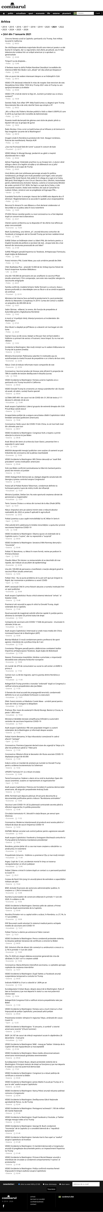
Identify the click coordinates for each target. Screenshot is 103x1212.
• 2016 (17, 27)
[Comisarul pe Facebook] (3, 1206)
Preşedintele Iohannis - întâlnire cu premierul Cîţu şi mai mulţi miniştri (34, 855)
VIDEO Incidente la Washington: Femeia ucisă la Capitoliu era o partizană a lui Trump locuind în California (31, 381)
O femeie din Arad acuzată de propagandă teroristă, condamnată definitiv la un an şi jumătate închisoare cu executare (32, 693)
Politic (10, 13)
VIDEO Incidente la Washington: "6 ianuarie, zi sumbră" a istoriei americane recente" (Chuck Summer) (32, 1027)
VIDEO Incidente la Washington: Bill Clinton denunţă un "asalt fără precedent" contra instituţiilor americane (33, 460)
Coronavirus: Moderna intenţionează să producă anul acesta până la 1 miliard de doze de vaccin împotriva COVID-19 (34, 823)
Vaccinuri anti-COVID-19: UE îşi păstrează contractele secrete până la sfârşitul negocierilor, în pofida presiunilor (34, 806)
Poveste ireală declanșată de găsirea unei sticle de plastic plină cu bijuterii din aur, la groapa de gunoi (32, 121)
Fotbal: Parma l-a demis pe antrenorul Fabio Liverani (27, 932)
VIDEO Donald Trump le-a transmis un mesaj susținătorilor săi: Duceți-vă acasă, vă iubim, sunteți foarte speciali (34, 390)
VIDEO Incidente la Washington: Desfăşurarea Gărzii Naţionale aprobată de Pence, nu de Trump (31, 1100)
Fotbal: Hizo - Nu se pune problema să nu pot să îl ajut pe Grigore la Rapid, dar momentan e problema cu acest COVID (33, 579)
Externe (56, 13)
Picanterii (67, 13)
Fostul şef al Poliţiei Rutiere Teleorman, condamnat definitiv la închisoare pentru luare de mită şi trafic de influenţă (31, 487)
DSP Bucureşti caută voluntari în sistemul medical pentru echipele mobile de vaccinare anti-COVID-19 (33, 924)
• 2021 (53, 27)
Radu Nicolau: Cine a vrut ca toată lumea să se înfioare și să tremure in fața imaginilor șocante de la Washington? (35, 130)
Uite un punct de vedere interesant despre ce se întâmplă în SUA (32, 76)
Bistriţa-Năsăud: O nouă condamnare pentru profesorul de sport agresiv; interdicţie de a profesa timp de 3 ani (32, 640)
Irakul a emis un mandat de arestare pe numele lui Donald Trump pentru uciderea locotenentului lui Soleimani (33, 764)
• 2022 (60, 27)
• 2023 (3, 29)
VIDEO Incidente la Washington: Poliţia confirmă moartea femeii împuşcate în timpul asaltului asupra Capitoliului (32, 1169)
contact (33, 1204)
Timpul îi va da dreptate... (16, 61)
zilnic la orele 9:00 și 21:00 (29, 1184)
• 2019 (39, 27)
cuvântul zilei (66, 1197)
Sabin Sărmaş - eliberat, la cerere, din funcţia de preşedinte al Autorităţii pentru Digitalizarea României (31, 310)
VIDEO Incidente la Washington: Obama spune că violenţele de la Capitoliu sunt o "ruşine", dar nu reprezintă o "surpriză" (32, 535)
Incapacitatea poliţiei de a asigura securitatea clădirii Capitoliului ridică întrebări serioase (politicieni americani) (35, 416)
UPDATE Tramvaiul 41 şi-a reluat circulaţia (22, 772)
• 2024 (10, 29)
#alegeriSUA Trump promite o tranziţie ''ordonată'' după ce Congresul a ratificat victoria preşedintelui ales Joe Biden (35, 685)
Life (48, 13)
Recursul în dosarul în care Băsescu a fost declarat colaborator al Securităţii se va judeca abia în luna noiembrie (32, 206)
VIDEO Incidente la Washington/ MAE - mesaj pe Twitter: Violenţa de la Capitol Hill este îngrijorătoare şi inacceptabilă (35, 1045)
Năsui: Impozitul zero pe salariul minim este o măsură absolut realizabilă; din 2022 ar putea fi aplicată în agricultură (31, 511)
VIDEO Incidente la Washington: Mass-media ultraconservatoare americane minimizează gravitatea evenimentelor (32, 1054)
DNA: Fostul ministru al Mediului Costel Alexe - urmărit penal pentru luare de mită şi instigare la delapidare (34, 702)
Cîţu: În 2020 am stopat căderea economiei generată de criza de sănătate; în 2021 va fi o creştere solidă (32, 957)
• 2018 (32, 27)
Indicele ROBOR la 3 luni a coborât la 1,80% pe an (26, 982)
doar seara (64, 1184)
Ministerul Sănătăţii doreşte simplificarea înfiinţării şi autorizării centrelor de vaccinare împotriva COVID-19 (32, 720)
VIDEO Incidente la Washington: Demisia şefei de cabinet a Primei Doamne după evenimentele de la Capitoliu (33, 906)
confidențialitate (36, 1202)
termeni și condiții (37, 1199)
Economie (40, 13)
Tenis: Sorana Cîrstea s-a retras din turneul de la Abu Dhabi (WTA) (32, 503)
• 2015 (10, 27)
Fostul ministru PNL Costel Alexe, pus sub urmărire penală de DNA (33, 260)
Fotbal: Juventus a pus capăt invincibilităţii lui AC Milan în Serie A (32, 518)
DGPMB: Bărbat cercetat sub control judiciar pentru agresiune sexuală (34, 831)
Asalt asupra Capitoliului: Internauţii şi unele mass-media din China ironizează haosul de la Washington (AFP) (33, 632)
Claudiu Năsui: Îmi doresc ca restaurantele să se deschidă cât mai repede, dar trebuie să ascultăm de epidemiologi (32, 561)
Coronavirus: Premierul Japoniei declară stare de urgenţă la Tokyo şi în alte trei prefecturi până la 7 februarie (34, 746)
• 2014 (3, 27)
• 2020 (46, 27)
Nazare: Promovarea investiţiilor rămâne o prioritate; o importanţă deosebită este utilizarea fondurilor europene (33, 658)
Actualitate (21, 13)
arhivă (32, 1197)
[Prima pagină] (3, 13)
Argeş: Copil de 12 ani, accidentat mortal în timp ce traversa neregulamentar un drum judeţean (30, 862)
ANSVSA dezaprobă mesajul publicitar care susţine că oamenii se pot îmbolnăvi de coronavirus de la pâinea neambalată (34, 451)
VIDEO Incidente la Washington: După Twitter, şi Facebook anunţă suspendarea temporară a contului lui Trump (33, 975)
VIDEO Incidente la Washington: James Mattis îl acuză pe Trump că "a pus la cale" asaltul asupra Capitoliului (34, 1083)
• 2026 (24, 29)
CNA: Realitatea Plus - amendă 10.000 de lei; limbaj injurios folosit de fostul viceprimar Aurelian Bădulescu (34, 268)
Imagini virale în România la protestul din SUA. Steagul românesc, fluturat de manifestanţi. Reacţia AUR (33, 139)
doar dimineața (50, 1184)
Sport (31, 13)
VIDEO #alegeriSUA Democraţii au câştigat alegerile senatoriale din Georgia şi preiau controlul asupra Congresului (33, 478)
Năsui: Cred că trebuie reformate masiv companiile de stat (29, 365)
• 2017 (24, 27)
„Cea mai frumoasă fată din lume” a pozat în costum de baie (30, 147)
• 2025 (17, 29)
